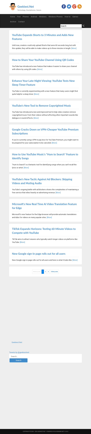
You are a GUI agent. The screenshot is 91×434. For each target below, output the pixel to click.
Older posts (54, 271)
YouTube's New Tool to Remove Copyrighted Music (41, 105)
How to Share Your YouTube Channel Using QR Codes (43, 59)
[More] (73, 48)
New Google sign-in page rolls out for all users (38, 253)
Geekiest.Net (25, 6)
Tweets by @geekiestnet (19, 352)
